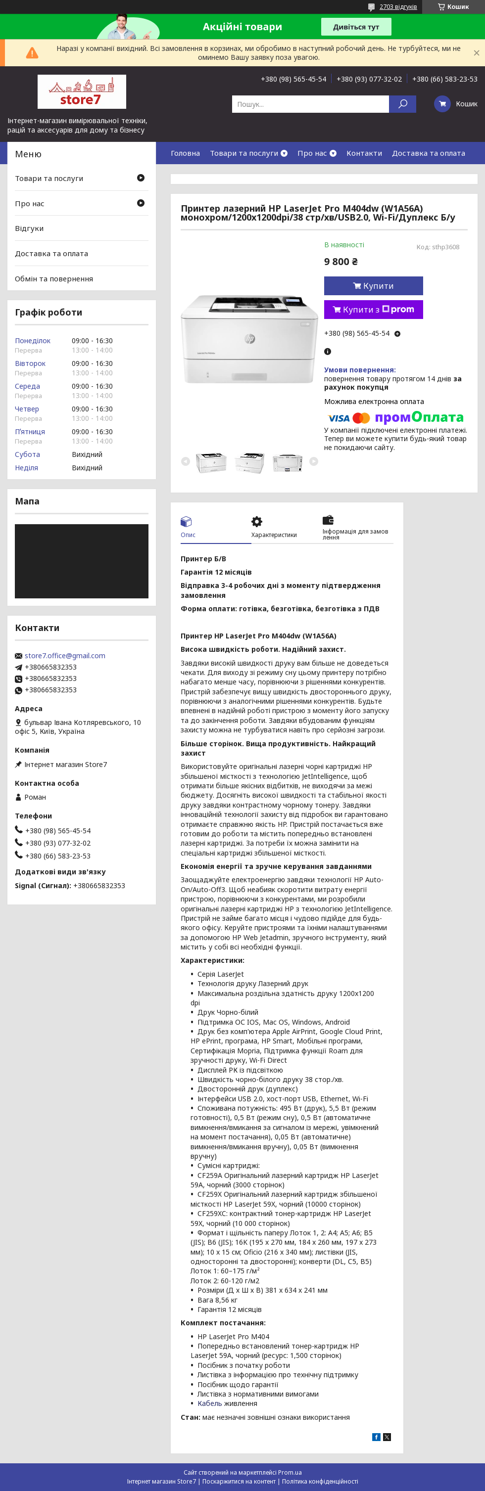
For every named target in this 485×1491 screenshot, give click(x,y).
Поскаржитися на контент (239, 1481)
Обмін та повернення (54, 278)
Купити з (378, 309)
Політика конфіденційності (320, 1481)
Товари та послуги (244, 153)
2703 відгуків (398, 6)
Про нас (312, 153)
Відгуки (29, 228)
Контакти (364, 153)
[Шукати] (402, 104)
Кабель (209, 1403)
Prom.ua (290, 1472)
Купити (378, 285)
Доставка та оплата (428, 153)
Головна (185, 153)
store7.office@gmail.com (65, 655)
